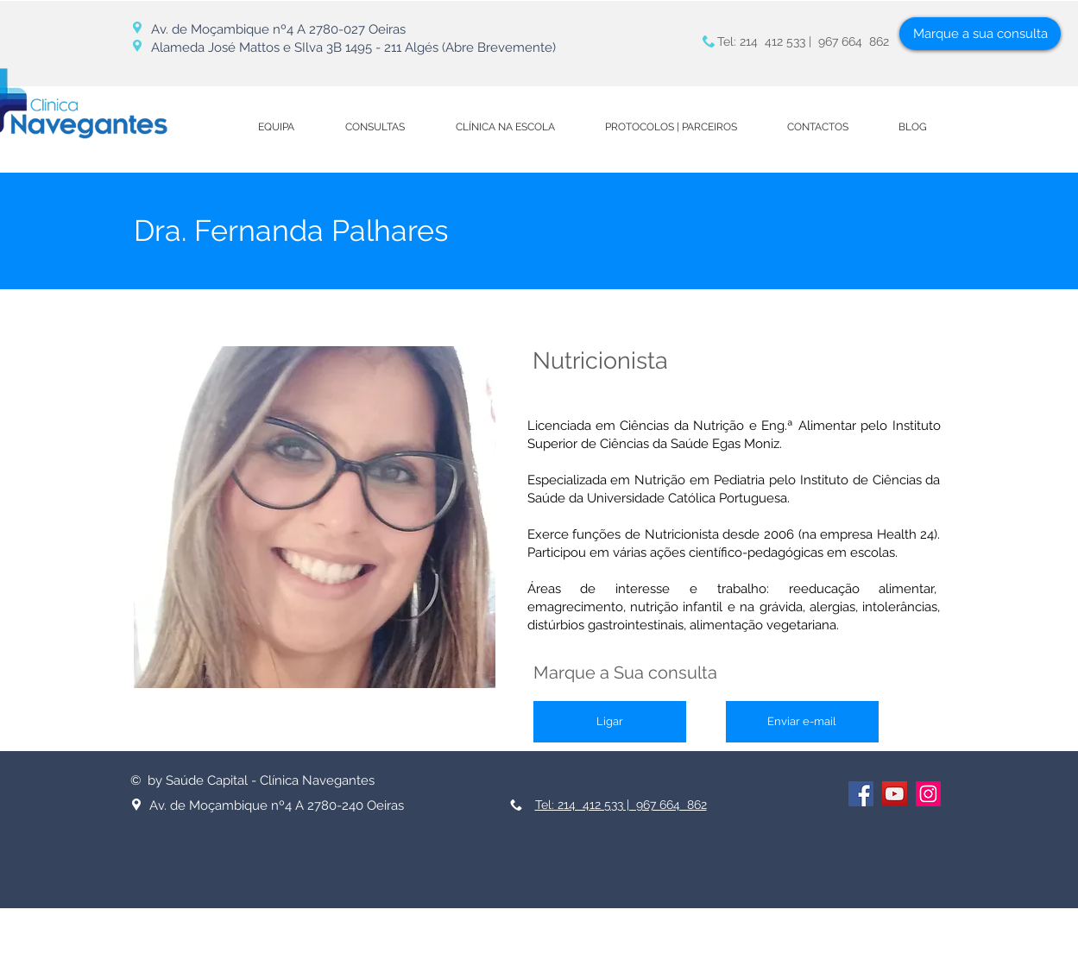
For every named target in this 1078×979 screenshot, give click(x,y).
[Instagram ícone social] (928, 793)
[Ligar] (609, 721)
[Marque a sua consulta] (980, 33)
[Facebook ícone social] (860, 793)
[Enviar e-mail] (802, 721)
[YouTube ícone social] (894, 793)
